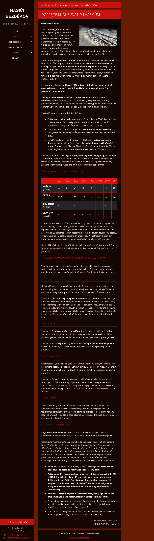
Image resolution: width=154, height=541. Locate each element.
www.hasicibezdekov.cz (79, 538)
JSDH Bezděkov (15, 42)
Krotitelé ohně (15, 47)
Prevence (15, 52)
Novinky (65, 5)
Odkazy (15, 58)
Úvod (15, 31)
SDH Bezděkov (15, 36)
